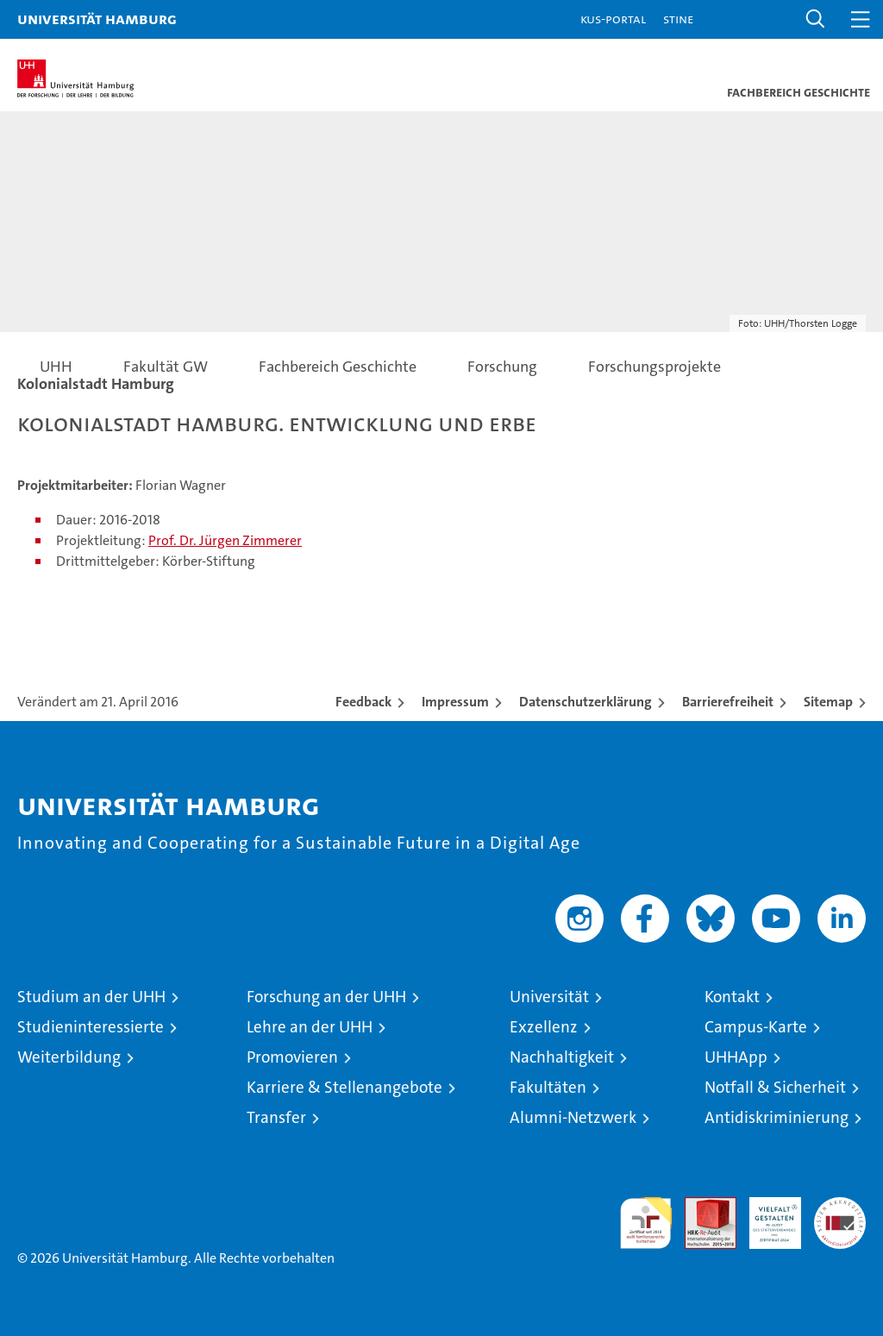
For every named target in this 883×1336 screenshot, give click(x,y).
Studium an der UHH (91, 996)
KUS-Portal (613, 18)
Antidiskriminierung (777, 1117)
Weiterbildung (69, 1057)
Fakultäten (548, 1087)
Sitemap (828, 702)
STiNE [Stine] (678, 18)
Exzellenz (544, 1027)
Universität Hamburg (97, 18)
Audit (701, 1206)
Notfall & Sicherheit (775, 1087)
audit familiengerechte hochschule (646, 1223)
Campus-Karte (756, 1027)
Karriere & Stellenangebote (344, 1087)
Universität (549, 996)
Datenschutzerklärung (585, 702)
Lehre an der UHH (310, 1027)
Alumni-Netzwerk (573, 1117)
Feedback (363, 702)
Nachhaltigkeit (562, 1057)
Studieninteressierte (90, 1027)
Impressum (455, 702)
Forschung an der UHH (326, 996)
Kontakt (732, 996)
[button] (815, 19)
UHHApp (736, 1057)
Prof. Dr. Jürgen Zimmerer (225, 540)
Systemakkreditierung (840, 1206)
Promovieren (292, 1057)
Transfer (276, 1117)
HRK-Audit (765, 1215)
